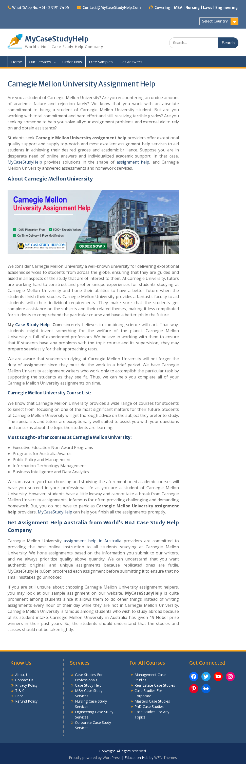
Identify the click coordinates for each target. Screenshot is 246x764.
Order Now (72, 61)
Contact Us (24, 680)
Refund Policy (26, 701)
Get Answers (131, 61)
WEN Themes (165, 757)
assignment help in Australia (92, 541)
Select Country (215, 21)
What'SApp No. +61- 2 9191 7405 (40, 7)
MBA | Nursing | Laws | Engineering (206, 7)
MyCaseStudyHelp (57, 38)
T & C (20, 690)
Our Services (40, 61)
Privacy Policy (26, 685)
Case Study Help (32, 324)
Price (19, 695)
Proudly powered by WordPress (95, 757)
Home (16, 61)
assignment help (133, 162)
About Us (22, 674)
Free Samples (101, 61)
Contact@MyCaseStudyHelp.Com (112, 7)
